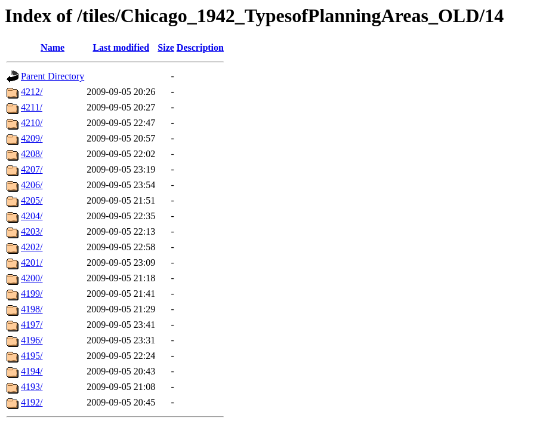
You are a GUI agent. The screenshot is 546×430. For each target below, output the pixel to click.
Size (166, 47)
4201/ (31, 262)
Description (200, 47)
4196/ (31, 340)
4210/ (31, 123)
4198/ (31, 309)
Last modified (120, 47)
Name (52, 47)
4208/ (31, 154)
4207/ (31, 169)
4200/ (31, 278)
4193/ (31, 387)
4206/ (31, 185)
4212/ (31, 92)
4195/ (31, 356)
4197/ (31, 325)
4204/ (31, 216)
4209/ (31, 138)
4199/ (31, 293)
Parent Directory (52, 76)
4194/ (31, 371)
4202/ (31, 247)
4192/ (31, 402)
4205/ (31, 200)
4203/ (31, 231)
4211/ (31, 107)
